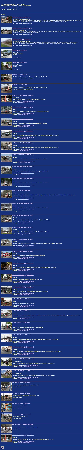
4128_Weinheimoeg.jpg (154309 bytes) (22, 28)
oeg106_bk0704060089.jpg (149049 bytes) (22, 95)
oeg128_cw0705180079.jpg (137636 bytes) (23, 154)
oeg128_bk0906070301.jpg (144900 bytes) (22, 142)
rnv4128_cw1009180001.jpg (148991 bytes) (23, 358)
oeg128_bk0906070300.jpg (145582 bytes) (22, 131)
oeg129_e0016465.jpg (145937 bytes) (21, 310)
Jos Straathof (18, 57)
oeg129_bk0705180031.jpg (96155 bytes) (22, 251)
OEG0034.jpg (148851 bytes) (19, 62)
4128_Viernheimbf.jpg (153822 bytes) (21, 17)
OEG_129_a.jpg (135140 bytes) (20, 74)
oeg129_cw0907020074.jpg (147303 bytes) (23, 275)
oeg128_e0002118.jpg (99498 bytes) (21, 190)
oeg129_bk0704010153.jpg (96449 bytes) (22, 239)
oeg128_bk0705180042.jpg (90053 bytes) (22, 119)
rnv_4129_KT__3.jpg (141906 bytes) (21, 403)
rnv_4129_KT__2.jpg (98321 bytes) (21, 393)
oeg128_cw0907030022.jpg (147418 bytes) (23, 178)
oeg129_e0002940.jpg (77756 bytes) (21, 298)
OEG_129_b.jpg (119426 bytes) (20, 84)
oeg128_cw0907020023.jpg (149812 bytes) (23, 166)
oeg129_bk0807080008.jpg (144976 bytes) (22, 263)
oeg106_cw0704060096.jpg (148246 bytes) (23, 435)
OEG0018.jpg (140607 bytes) (19, 50)
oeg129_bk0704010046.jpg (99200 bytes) (22, 227)
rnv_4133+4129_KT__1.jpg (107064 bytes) (22, 424)
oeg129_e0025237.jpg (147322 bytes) (21, 334)
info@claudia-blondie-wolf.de (27, 161)
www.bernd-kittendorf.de (23, 102)
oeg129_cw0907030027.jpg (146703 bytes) (23, 287)
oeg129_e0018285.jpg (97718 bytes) (21, 322)
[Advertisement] (75, 6)
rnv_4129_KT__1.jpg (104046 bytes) (21, 382)
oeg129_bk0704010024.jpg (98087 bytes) (22, 203)
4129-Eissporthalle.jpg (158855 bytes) (21, 39)
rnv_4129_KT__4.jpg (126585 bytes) (21, 414)
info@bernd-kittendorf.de (28, 101)
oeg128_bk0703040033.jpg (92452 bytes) (22, 107)
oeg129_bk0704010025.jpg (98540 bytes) (22, 215)
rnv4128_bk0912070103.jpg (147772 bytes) (23, 347)
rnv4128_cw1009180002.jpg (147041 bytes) (23, 370)
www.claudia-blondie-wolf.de (24, 162)
